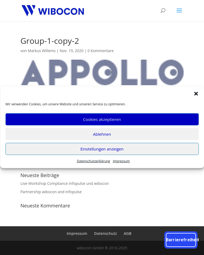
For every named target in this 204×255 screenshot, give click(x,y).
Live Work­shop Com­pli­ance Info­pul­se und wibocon (64, 183)
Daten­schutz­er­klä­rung (93, 161)
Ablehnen (102, 134)
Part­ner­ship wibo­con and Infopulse (51, 191)
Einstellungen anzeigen (101, 149)
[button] (196, 93)
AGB (127, 233)
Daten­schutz (105, 233)
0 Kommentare (100, 50)
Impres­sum (121, 161)
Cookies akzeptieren (102, 119)
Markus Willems (42, 50)
